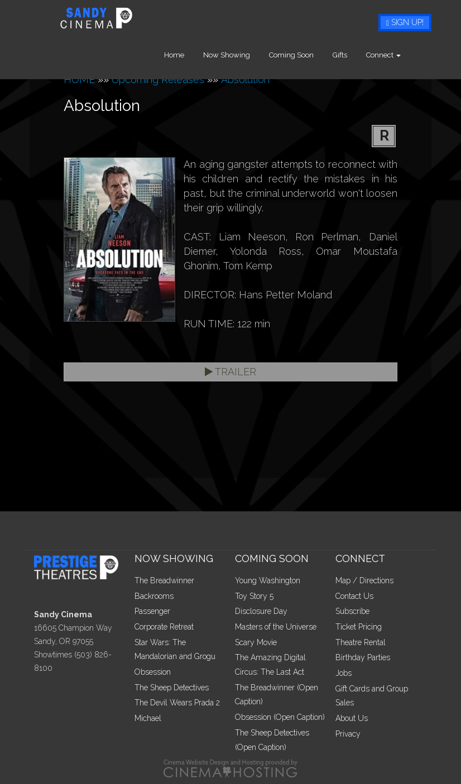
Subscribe (352, 611)
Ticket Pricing (358, 626)
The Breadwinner (164, 580)
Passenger (152, 611)
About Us (351, 718)
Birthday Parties (362, 657)
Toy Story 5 (254, 596)
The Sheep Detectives (172, 687)
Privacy (348, 733)
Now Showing (242, 55)
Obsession (153, 671)
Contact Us (354, 596)
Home (190, 55)
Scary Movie (256, 642)
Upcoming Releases (158, 79)
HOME (79, 79)
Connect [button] (399, 55)
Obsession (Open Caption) (280, 717)
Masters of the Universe (275, 626)
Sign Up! (405, 22)
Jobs (343, 673)
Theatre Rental (360, 642)
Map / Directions (364, 580)
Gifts (356, 55)
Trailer (230, 372)
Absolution (245, 79)
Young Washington (267, 580)
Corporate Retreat (164, 626)
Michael (148, 718)
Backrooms (154, 596)
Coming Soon (307, 55)
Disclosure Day (261, 611)
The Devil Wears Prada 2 (177, 702)
